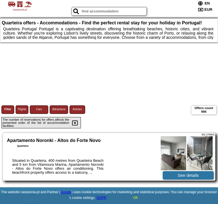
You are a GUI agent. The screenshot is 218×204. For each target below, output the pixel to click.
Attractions (59, 109)
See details (188, 175)
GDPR (101, 198)
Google (66, 192)
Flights (22, 109)
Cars (39, 109)
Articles (77, 109)
